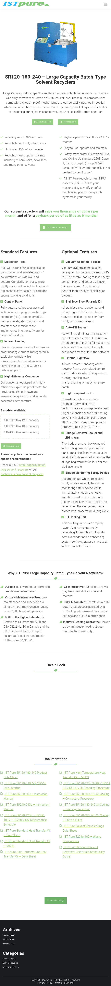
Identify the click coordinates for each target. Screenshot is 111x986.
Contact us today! (56, 900)
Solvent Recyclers (10, 963)
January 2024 (8, 939)
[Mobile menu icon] (105, 4)
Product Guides (9, 958)
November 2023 (9, 943)
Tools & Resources (10, 967)
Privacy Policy (45, 983)
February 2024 (9, 935)
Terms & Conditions (63, 983)
